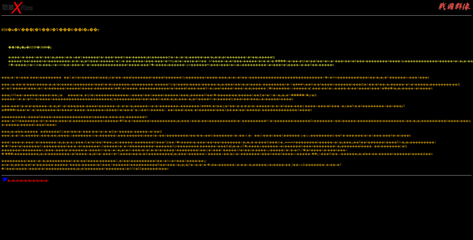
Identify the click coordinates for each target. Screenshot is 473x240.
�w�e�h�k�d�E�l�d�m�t (25, 180)
